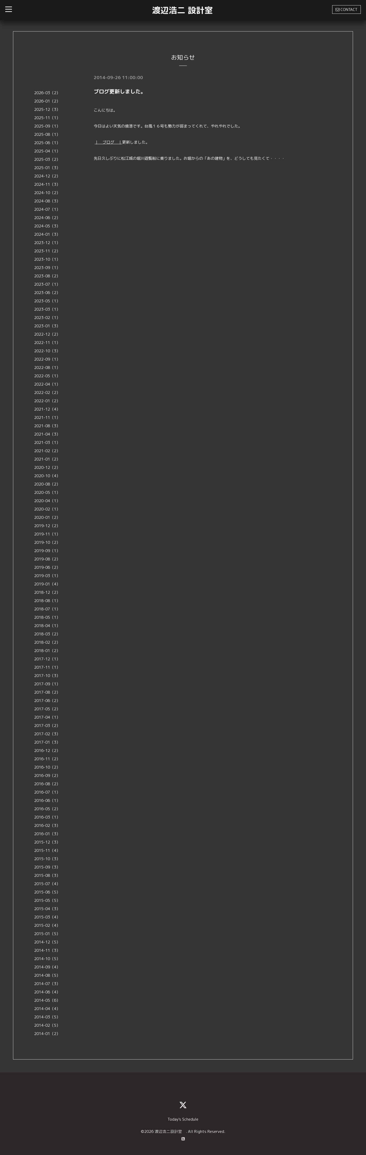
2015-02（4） (47, 925)
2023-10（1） (47, 259)
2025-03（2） (47, 159)
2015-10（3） (47, 859)
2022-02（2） (47, 392)
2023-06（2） (47, 292)
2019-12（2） (47, 525)
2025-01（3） (47, 167)
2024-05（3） (47, 226)
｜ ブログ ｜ (108, 142)
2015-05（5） (47, 900)
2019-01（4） (47, 584)
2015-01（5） (47, 933)
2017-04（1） (47, 717)
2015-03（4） (47, 917)
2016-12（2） (47, 750)
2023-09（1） (47, 267)
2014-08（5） (47, 975)
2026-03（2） (47, 92)
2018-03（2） (47, 634)
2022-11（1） (47, 342)
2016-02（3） (47, 825)
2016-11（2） (47, 759)
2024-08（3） (47, 201)
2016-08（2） (47, 784)
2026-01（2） (47, 101)
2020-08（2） (47, 484)
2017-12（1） (47, 659)
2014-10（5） (47, 958)
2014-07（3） (47, 983)
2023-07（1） (47, 284)
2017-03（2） (47, 725)
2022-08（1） (47, 367)
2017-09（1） (47, 684)
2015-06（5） (47, 892)
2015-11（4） (47, 850)
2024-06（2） (47, 217)
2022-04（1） (47, 384)
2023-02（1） (47, 317)
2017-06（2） (47, 700)
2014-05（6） (47, 1000)
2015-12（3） (47, 842)
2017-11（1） (47, 667)
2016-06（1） (47, 800)
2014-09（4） (47, 967)
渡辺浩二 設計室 (182, 10)
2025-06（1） (47, 142)
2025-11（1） (47, 117)
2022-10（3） (47, 351)
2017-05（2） (47, 709)
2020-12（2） (47, 467)
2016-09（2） (47, 775)
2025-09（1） (47, 126)
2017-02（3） (47, 734)
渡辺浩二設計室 (170, 1131)
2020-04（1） (47, 500)
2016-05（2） (47, 809)
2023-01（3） (47, 326)
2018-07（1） (47, 609)
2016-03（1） (47, 817)
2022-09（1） (47, 359)
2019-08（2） (47, 559)
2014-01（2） (47, 1033)
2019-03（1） (47, 575)
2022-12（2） (47, 334)
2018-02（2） (47, 642)
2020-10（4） (47, 475)
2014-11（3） (47, 950)
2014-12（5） (47, 942)
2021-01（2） (47, 459)
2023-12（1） (47, 242)
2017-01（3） (47, 742)
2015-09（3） (47, 867)
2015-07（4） (47, 883)
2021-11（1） (47, 417)
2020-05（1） (47, 492)
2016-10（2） (47, 767)
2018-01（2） (47, 650)
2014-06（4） (47, 992)
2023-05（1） (47, 301)
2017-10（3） (47, 675)
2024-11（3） (47, 184)
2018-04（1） (47, 625)
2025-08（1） (47, 134)
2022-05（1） (47, 376)
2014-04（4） (47, 1008)
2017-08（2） (47, 692)
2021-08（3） (47, 426)
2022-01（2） (47, 401)
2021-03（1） (47, 442)
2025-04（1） (47, 151)
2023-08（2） (47, 276)
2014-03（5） (47, 1017)
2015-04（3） (47, 908)
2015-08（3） (47, 875)
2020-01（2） (47, 517)
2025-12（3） (47, 109)
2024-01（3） (47, 234)
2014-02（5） (47, 1025)
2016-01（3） (47, 834)
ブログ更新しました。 (120, 91)
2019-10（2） (47, 542)
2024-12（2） (47, 176)
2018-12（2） (47, 592)
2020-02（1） (47, 509)
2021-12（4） (47, 409)
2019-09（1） (47, 550)
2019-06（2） (47, 567)
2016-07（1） (47, 792)
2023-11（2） (47, 251)
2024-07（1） (47, 209)
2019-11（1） (47, 534)
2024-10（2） (47, 192)
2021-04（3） (47, 434)
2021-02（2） (47, 451)
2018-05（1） (47, 617)
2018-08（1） (47, 600)
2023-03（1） (47, 309)
